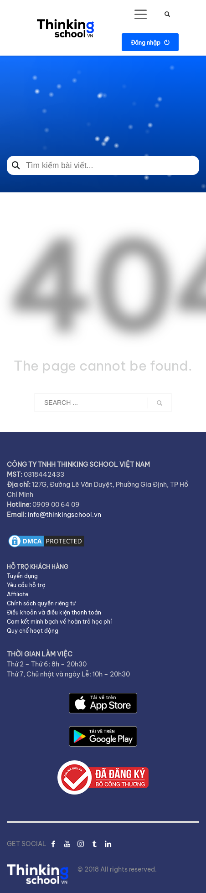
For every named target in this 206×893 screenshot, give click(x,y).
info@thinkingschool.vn (64, 515)
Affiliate (17, 594)
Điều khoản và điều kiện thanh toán (54, 612)
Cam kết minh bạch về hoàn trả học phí (59, 621)
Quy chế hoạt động (32, 630)
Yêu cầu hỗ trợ (26, 585)
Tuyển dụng (22, 576)
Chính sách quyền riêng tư (41, 603)
